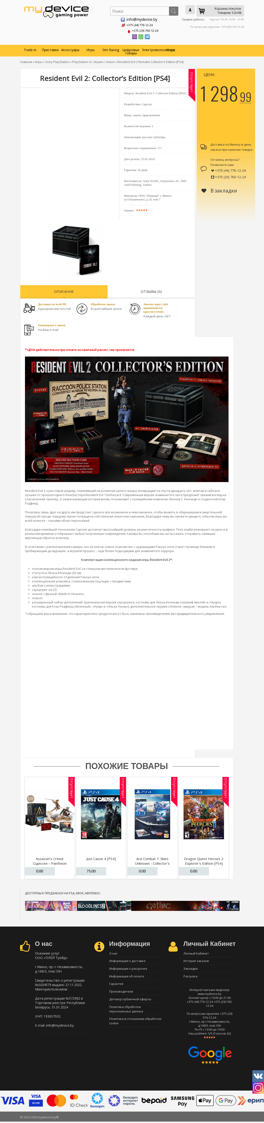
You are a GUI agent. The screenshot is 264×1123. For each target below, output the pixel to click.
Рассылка (190, 977)
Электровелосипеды (151, 49)
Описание (64, 290)
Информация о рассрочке (128, 969)
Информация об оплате (126, 977)
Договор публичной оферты (130, 1001)
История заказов (196, 961)
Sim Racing (110, 49)
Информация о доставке (127, 961)
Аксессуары (70, 49)
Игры (90, 49)
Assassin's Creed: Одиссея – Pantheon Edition (50, 862)
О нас (171, 49)
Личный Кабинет (196, 952)
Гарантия (116, 985)
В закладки (219, 189)
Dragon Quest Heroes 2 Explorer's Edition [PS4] (203, 860)
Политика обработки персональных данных (126, 1012)
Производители (121, 993)
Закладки (190, 969)
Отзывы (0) (151, 290)
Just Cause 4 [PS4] (101, 857)
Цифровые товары (130, 50)
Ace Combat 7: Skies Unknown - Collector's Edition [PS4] (152, 862)
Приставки (50, 49)
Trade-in (30, 49)
